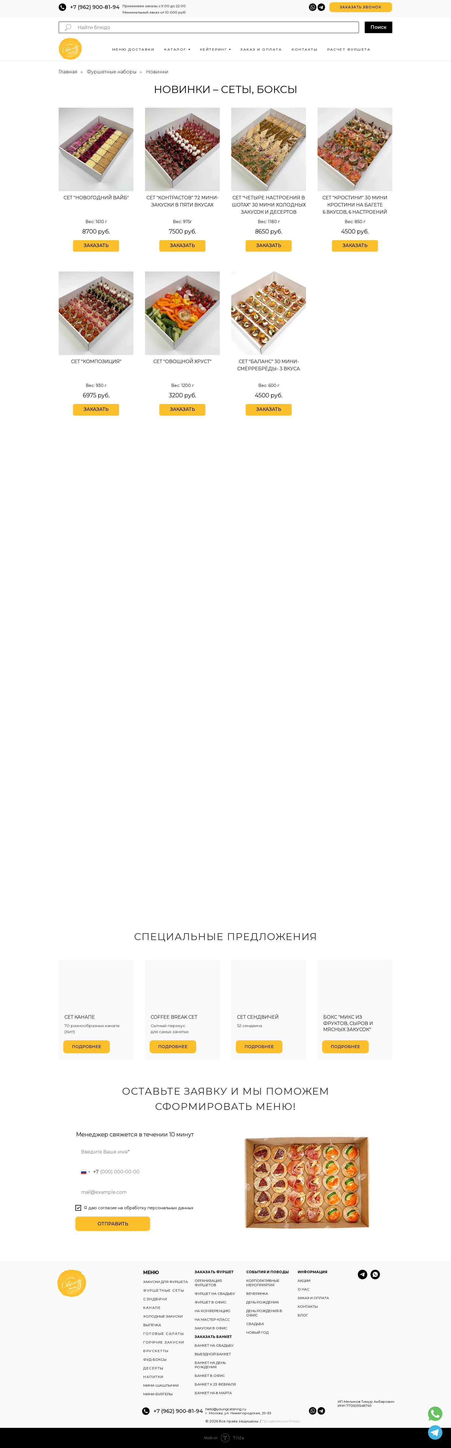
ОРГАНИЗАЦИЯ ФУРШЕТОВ (208, 1282)
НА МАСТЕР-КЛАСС (212, 1319)
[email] (141, 1192)
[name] (141, 1152)
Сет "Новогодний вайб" (96, 197)
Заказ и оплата (261, 49)
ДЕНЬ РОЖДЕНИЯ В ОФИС (264, 1313)
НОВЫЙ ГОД (257, 1332)
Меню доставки (133, 49)
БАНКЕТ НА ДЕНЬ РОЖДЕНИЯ (210, 1364)
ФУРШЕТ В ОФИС (210, 1302)
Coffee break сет (174, 1017)
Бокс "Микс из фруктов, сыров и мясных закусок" (348, 1023)
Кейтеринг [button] (214, 49)
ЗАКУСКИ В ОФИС (211, 1328)
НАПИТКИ (153, 1377)
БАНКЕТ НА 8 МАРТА (213, 1393)
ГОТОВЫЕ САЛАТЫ (163, 1333)
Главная (68, 72)
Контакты (305, 49)
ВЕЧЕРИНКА (257, 1293)
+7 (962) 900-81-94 (95, 7)
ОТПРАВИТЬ (113, 1224)
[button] (360, 7)
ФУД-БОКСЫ (155, 1359)
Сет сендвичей (258, 1017)
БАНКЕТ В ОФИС (210, 1375)
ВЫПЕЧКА (152, 1325)
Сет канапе (79, 1017)
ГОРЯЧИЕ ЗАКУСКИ (163, 1342)
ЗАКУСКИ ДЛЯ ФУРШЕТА (165, 1282)
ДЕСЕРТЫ (153, 1368)
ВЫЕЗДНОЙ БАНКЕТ (213, 1354)
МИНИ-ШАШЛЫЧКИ (161, 1385)
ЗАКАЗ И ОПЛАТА (313, 1298)
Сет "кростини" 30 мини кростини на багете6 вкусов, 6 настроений (354, 205)
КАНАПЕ (152, 1307)
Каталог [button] (175, 49)
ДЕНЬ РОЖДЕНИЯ (262, 1302)
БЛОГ (303, 1315)
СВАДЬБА (255, 1324)
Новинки (157, 72)
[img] (268, 149)
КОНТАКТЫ (308, 1306)
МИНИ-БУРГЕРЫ (158, 1394)
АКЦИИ (304, 1280)
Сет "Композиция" (96, 361)
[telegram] (362, 1277)
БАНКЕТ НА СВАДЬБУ (214, 1345)
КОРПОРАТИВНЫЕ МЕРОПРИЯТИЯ (263, 1282)
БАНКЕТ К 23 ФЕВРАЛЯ (215, 1384)
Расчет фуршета (348, 49)
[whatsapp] (375, 1277)
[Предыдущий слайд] (11, 1009)
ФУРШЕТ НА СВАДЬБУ (215, 1293)
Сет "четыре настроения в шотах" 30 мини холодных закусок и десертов (269, 205)
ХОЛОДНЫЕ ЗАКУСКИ (163, 1316)
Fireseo (294, 1421)
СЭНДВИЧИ (155, 1299)
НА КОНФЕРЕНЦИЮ (212, 1311)
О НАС (303, 1289)
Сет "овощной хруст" (182, 361)
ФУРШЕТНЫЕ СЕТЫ (163, 1290)
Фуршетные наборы (112, 72)
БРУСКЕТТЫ (156, 1351)
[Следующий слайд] (439, 1009)
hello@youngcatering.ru (225, 1409)
